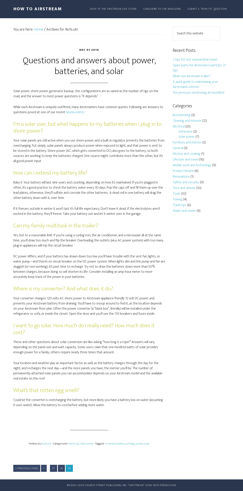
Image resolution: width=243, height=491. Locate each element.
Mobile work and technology (192, 165)
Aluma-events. (75, 112)
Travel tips (179, 205)
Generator (185, 131)
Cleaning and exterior (187, 121)
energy (131, 443)
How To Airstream (37, 9)
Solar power (87, 443)
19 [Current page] (69, 468)
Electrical (73, 443)
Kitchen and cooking (186, 154)
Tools (176, 194)
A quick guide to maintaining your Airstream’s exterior (195, 84)
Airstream (110, 443)
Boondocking (182, 115)
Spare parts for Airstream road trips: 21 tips (199, 67)
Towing (177, 199)
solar (147, 443)
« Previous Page (27, 468)
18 (61, 468)
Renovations (181, 176)
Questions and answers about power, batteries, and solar (89, 66)
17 (53, 468)
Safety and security (186, 182)
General (178, 148)
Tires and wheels (184, 188)
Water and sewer (184, 211)
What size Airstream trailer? (191, 76)
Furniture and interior (187, 142)
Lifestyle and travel (185, 159)
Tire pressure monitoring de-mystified (198, 93)
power (139, 443)
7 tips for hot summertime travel (195, 59)
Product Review (183, 171)
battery (121, 443)
